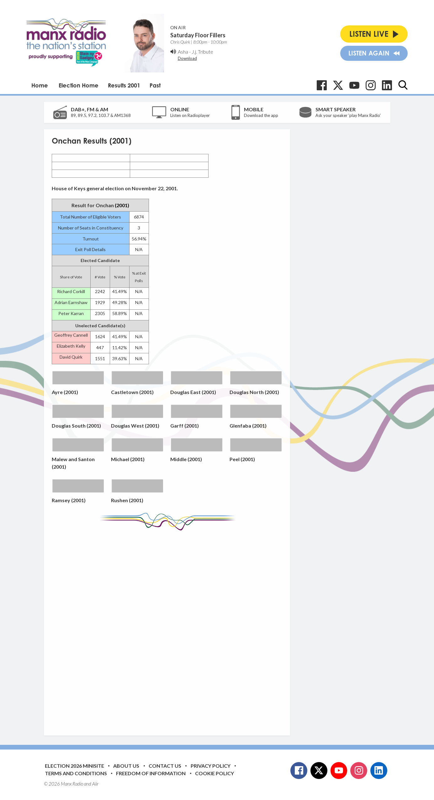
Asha (183, 52)
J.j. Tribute (202, 52)
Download (187, 58)
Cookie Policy (214, 773)
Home (39, 85)
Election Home (78, 85)
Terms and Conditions (76, 773)
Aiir (95, 784)
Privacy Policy (210, 766)
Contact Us (165, 766)
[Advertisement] (169, 628)
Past (155, 85)
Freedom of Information (151, 773)
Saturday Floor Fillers (197, 35)
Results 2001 (124, 85)
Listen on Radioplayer (190, 115)
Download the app (261, 115)
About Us (126, 766)
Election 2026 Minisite (74, 766)
